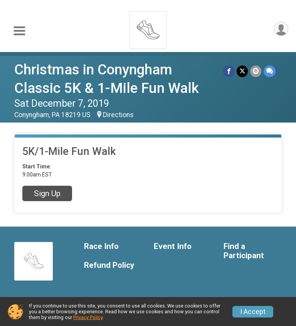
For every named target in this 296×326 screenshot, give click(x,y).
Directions (118, 115)
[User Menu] (281, 29)
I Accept (253, 312)
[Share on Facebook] (228, 71)
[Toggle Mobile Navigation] (19, 31)
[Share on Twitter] (242, 71)
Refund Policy (109, 265)
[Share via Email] (255, 71)
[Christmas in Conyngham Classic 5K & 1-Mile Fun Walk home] (148, 28)
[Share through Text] (270, 71)
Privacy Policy (88, 317)
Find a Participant (244, 251)
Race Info (101, 246)
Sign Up (47, 193)
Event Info (173, 246)
